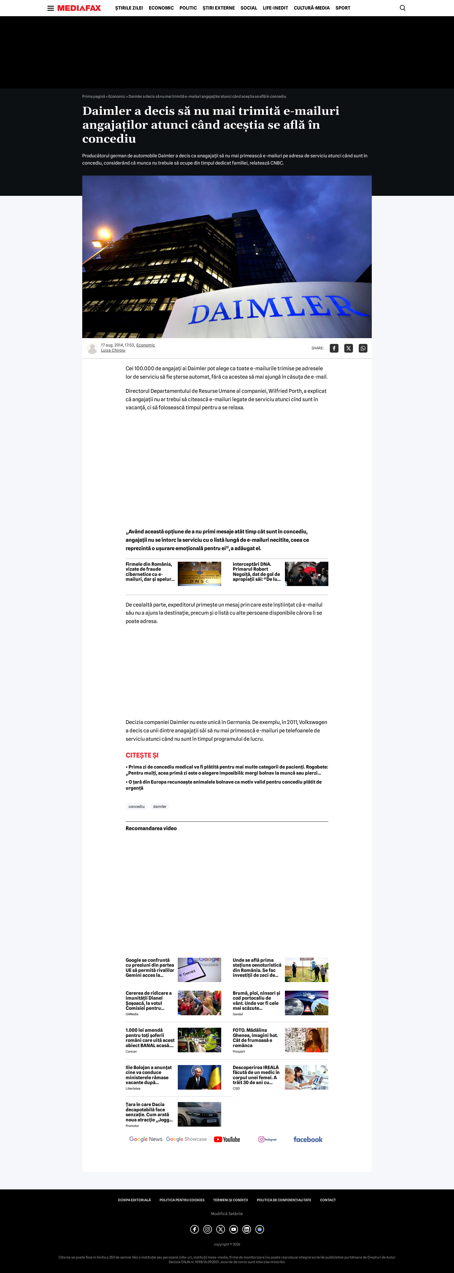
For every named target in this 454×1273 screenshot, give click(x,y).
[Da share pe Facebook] (334, 348)
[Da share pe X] (348, 348)
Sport (343, 8)
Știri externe (219, 8)
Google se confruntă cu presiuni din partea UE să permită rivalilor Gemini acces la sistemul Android (150, 968)
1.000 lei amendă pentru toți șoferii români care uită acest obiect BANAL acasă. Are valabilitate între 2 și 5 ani (150, 1038)
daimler (159, 806)
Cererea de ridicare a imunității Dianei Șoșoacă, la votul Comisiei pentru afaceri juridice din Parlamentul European (149, 1001)
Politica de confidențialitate (284, 1200)
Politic (188, 8)
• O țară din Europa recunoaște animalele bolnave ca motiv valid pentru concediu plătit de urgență (224, 785)
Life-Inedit (275, 8)
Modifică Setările (227, 1213)
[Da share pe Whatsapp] (363, 348)
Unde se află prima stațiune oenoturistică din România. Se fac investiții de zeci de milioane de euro (257, 968)
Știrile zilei (129, 8)
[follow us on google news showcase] (186, 1139)
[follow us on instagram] (267, 1139)
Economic (161, 8)
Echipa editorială (134, 1200)
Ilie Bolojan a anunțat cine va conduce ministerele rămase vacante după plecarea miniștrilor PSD (149, 1075)
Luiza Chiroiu (113, 350)
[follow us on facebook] (308, 1139)
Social (249, 8)
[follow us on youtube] (227, 1139)
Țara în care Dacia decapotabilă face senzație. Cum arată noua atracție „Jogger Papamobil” (150, 1112)
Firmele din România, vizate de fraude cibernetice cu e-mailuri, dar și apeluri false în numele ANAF (149, 572)
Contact (328, 1200)
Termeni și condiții (230, 1200)
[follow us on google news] (146, 1139)
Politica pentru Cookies (182, 1200)
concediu (136, 806)
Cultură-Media (312, 8)
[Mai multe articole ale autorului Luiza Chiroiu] (92, 348)
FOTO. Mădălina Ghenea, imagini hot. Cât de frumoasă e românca (255, 1038)
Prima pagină (93, 96)
